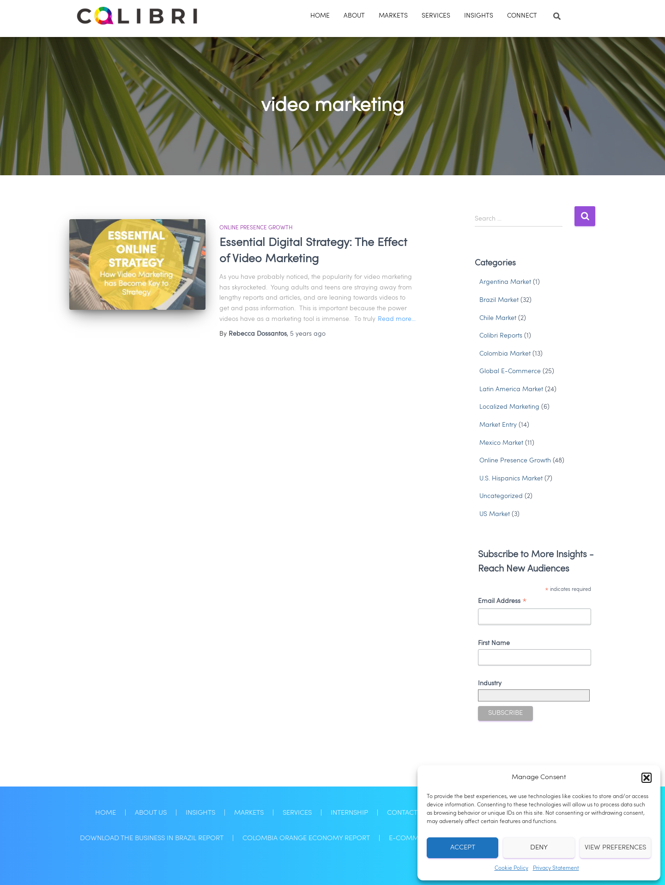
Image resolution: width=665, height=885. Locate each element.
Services (436, 15)
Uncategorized (501, 496)
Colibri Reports (500, 335)
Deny (539, 847)
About (354, 15)
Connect (522, 15)
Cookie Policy (511, 868)
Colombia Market (505, 353)
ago (308, 334)
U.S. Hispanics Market (511, 478)
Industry (490, 683)
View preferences (615, 847)
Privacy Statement (556, 868)
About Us (151, 813)
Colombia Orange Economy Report (306, 838)
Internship (349, 813)
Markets (393, 15)
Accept (462, 847)
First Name (494, 643)
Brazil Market (499, 300)
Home (320, 15)
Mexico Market (501, 443)
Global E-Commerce (510, 371)
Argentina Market (505, 282)
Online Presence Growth (256, 228)
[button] (646, 777)
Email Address (502, 602)
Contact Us (407, 813)
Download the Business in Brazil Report (152, 838)
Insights (478, 15)
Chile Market (497, 318)
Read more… (397, 319)
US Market (494, 514)
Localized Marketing (509, 407)
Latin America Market (511, 389)
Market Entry (498, 425)
